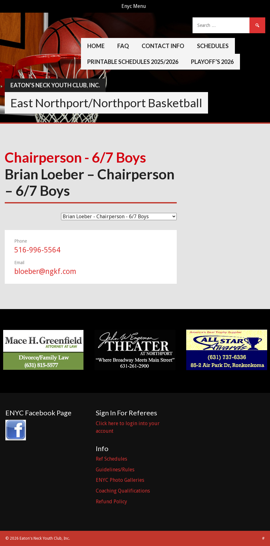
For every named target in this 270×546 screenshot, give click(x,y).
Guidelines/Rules (115, 470)
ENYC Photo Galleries (120, 480)
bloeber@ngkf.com (45, 271)
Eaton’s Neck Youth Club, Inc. (55, 85)
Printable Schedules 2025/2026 (132, 61)
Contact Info (163, 45)
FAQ (123, 45)
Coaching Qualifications (123, 491)
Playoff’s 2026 (212, 61)
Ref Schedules (111, 459)
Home (96, 45)
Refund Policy (111, 502)
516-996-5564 (37, 250)
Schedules (213, 45)
